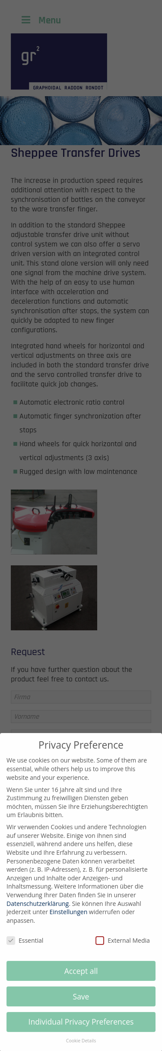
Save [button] (81, 1003)
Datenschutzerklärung (37, 911)
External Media (122, 948)
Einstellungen (69, 919)
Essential (24, 948)
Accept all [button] (81, 978)
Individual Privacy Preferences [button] (81, 1029)
